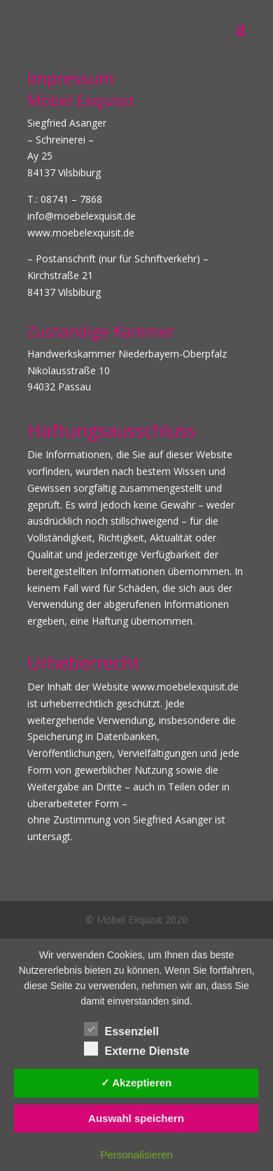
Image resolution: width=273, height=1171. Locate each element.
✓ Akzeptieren (136, 1082)
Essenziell (121, 1029)
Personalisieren (136, 1155)
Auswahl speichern (136, 1118)
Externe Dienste (137, 1049)
